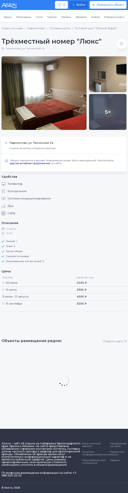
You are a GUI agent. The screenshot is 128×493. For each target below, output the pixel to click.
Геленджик (23, 17)
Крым (8, 17)
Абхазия (81, 17)
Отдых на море (12, 28)
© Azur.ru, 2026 (11, 487)
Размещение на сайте (118, 445)
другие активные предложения (30, 163)
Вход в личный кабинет (91, 445)
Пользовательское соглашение (93, 461)
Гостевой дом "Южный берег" (96, 28)
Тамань (66, 17)
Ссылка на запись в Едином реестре (33, 148)
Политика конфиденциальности (96, 453)
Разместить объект (117, 453)
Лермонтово (36, 28)
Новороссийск (114, 17)
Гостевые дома (59, 28)
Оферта (115, 460)
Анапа (95, 17)
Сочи (39, 17)
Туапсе (52, 17)
